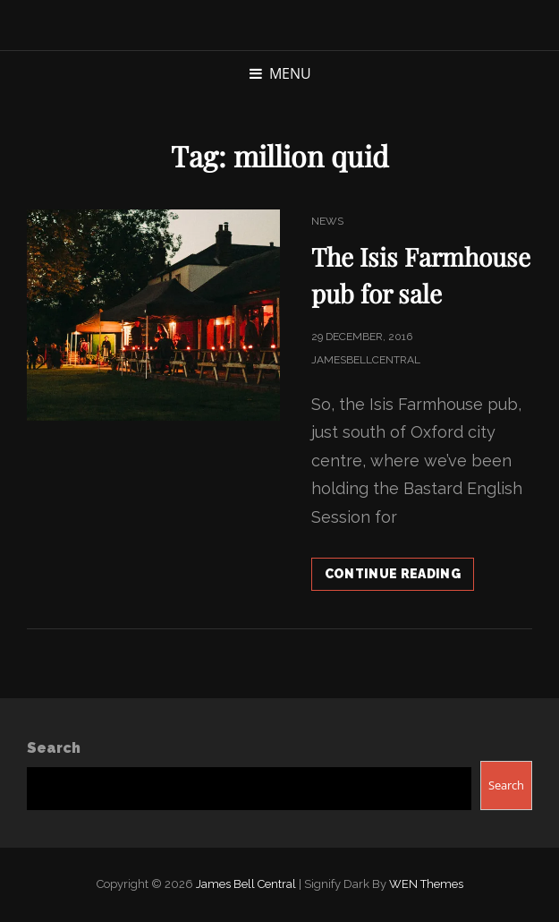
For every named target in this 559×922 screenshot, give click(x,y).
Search (53, 747)
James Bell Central (246, 884)
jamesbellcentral (365, 360)
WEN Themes (426, 884)
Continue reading (400, 577)
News (327, 221)
